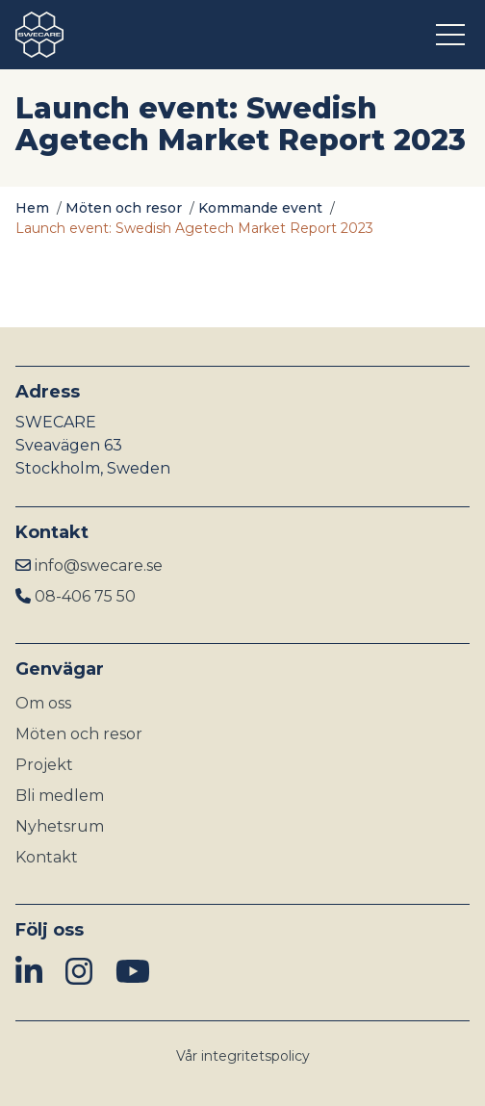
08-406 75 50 (85, 596)
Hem (32, 208)
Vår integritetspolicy (243, 1056)
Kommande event (260, 208)
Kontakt (46, 857)
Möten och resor (123, 208)
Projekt (44, 765)
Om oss (43, 703)
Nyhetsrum (59, 826)
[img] (28, 973)
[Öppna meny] (453, 34)
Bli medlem (59, 795)
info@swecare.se (99, 565)
